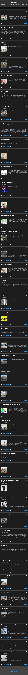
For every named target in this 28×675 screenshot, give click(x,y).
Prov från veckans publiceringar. (8, 355)
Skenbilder (14, 2)
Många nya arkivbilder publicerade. (8, 575)
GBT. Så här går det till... (6, 641)
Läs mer (25, 23)
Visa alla (25, 8)
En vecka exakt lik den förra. (7, 58)
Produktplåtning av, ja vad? (7, 497)
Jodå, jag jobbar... (5, 91)
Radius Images (16, 673)
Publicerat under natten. (6, 388)
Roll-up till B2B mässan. (6, 199)
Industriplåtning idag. (5, 371)
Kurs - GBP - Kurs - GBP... (6, 75)
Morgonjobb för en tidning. (6, 264)
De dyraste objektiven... (6, 530)
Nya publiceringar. (5, 312)
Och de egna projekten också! (7, 560)
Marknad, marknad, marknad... (7, 215)
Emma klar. (3, 42)
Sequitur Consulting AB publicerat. (8, 453)
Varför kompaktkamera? (6, 592)
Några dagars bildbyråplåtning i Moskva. (9, 651)
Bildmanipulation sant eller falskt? (8, 624)
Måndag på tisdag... (5, 608)
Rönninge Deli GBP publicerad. (7, 106)
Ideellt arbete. (4, 295)
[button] (26, 11)
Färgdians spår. (4, 545)
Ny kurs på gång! (4, 328)
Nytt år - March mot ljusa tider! (7, 11)
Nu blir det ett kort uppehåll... (7, 27)
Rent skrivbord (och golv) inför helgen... (9, 231)
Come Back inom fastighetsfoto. (8, 437)
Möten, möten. (4, 280)
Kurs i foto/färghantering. (6, 166)
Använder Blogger (14, 671)
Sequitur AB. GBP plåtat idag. (7, 464)
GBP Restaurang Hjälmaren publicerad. (9, 339)
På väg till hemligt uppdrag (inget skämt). (10, 514)
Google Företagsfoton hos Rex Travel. (9, 150)
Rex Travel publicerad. (6, 139)
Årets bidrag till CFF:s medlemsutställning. (10, 247)
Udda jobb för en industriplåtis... (8, 182)
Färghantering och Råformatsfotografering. (10, 404)
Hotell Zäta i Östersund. (6, 420)
